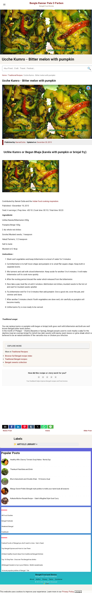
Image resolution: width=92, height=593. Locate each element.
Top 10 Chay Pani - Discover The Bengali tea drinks (19, 559)
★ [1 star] (38, 377)
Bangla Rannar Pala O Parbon (46, 3)
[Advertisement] (47, 406)
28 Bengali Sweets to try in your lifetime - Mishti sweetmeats (22, 565)
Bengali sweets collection (16, 362)
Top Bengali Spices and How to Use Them (16, 548)
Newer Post (7, 431)
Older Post (88, 431)
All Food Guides (7, 515)
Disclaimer (58, 579)
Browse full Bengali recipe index (18, 356)
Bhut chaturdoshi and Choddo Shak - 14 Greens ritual (30, 479)
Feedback (5, 532)
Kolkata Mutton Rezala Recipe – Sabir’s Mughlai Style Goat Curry (34, 498)
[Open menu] (4, 4)
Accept (78, 592)
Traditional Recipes (15, 75)
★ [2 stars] (43, 377)
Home (4, 75)
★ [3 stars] (47, 377)
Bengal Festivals (7, 521)
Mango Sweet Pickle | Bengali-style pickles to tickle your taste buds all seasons (39, 489)
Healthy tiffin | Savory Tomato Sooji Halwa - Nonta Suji (30, 460)
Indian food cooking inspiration (45, 201)
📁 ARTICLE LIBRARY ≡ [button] (25, 444)
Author (38, 579)
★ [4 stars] (51, 377)
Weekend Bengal (7, 526)
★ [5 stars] (55, 377)
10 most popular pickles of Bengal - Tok (15, 570)
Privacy (44, 579)
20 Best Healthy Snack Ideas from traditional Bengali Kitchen (22, 554)
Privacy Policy (68, 591)
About (32, 579)
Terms (51, 579)
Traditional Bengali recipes (16, 359)
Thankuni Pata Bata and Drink (21, 469)
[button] (5, 427)
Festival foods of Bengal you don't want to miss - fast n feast (23, 543)
